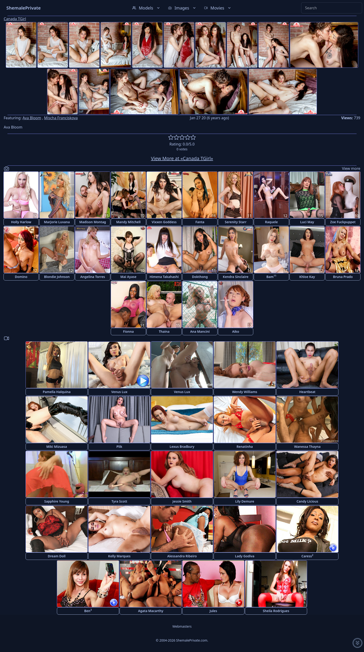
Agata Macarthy (150, 611)
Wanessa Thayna (307, 446)
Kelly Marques (119, 556)
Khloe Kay (307, 276)
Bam (271, 276)
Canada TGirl (15, 18)
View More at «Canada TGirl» (182, 158)
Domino (21, 276)
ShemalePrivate (23, 8)
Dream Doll (56, 556)
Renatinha (245, 446)
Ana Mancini (200, 331)
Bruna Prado (343, 276)
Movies (218, 8)
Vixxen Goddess (164, 222)
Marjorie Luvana (57, 222)
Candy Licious (307, 501)
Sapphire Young (56, 501)
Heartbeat (307, 392)
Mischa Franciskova (61, 117)
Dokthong (200, 276)
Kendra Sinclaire (235, 276)
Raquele (271, 222)
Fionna (128, 331)
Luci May (307, 222)
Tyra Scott (119, 501)
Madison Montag (92, 222)
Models (146, 8)
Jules (213, 611)
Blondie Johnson (57, 276)
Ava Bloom (32, 117)
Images (182, 8)
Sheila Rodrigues (276, 611)
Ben (88, 610)
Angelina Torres (92, 276)
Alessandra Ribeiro (182, 556)
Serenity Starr (236, 222)
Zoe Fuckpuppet (342, 222)
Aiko (235, 331)
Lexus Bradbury (182, 446)
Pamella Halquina (57, 392)
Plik (119, 446)
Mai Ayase (128, 276)
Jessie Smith (182, 501)
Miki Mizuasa (56, 446)
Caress (307, 555)
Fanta (200, 222)
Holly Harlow (21, 222)
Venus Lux (119, 392)
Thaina (164, 331)
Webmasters (182, 626)
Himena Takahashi (164, 276)
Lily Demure (244, 501)
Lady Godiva (244, 556)
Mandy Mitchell (128, 222)
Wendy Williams (244, 392)
